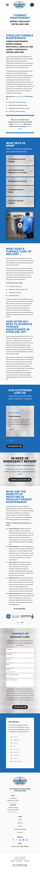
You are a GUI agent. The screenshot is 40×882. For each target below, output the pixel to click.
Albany (15, 737)
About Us (20, 823)
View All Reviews (14, 446)
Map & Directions (13, 802)
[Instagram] (27, 840)
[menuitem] (13, 861)
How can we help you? (12, 680)
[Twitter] (16, 840)
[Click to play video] (20, 225)
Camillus (16, 743)
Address (8, 669)
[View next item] (11, 440)
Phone (8, 659)
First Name (9, 649)
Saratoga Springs (18, 761)
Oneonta (16, 758)
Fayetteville (17, 752)
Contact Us (20, 832)
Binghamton (17, 740)
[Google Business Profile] (20, 840)
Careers (20, 826)
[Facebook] (13, 840)
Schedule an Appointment (20, 479)
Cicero (15, 746)
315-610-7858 (20, 791)
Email (8, 664)
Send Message (20, 707)
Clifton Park (17, 749)
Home (20, 819)
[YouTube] (23, 840)
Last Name (9, 654)
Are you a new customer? (13, 674)
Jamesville (16, 755)
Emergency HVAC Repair (20, 829)
